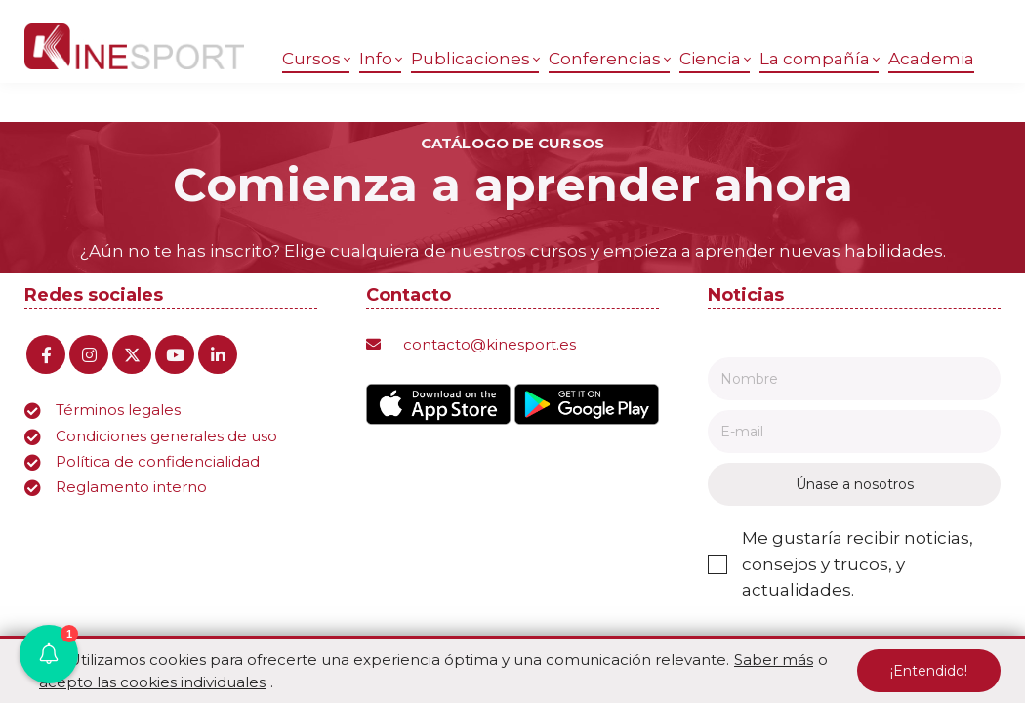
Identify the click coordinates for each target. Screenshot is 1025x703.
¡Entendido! (928, 671)
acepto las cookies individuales (152, 682)
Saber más (773, 659)
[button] (49, 654)
